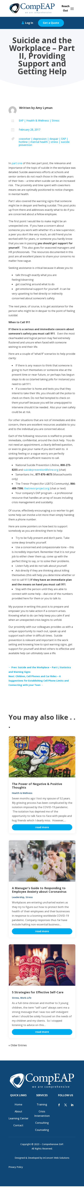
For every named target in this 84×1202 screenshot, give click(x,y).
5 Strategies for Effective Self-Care (37, 992)
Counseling (42, 1130)
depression (40, 139)
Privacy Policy (15, 1167)
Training (42, 1104)
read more (42, 827)
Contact (18, 1125)
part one (17, 163)
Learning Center (18, 1118)
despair (53, 139)
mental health (39, 142)
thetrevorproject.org (36, 488)
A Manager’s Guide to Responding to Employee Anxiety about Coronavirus (39, 890)
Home (18, 1104)
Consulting (42, 1123)
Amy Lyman (44, 108)
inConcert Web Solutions (56, 1157)
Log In (29, 23)
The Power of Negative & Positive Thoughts (37, 785)
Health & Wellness (37, 120)
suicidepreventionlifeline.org (40, 470)
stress (54, 142)
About (18, 1111)
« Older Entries (17, 1045)
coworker (24, 139)
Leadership (18, 897)
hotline (23, 142)
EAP (21, 120)
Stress (55, 120)
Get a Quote (51, 23)
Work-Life (25, 997)
